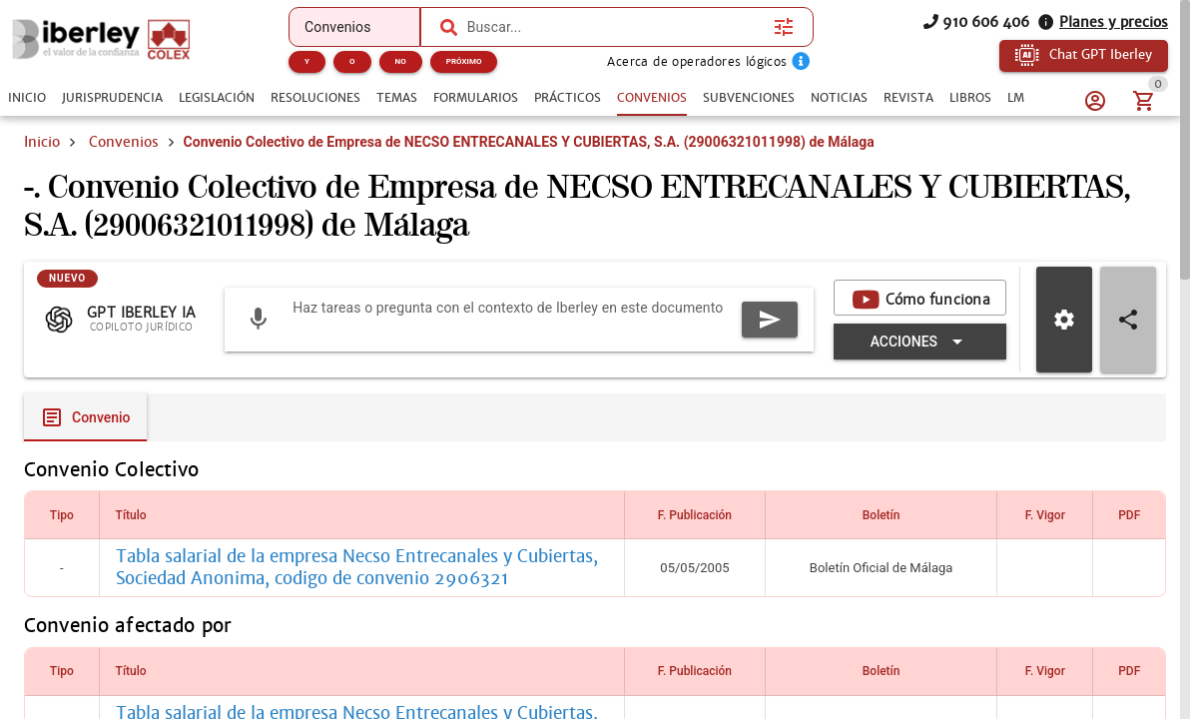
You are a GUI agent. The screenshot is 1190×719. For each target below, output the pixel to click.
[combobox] (615, 27)
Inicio (42, 142)
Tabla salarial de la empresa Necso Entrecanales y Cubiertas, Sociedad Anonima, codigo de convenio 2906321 (357, 567)
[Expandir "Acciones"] (920, 342)
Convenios (124, 142)
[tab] (27, 98)
